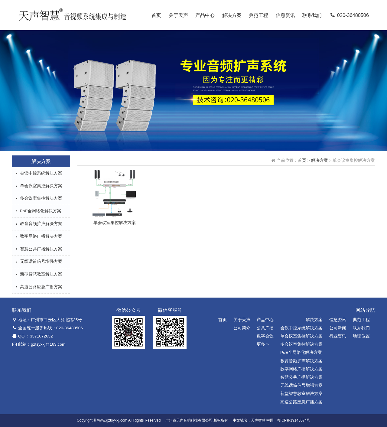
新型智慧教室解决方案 (41, 274)
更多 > (263, 344)
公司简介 (241, 328)
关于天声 (178, 15)
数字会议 (265, 336)
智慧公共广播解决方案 (41, 249)
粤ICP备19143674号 (294, 420)
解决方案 (232, 15)
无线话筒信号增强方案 (41, 261)
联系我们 (312, 15)
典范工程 (258, 15)
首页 (156, 15)
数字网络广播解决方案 (41, 236)
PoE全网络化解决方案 (41, 211)
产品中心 (205, 15)
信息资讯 (285, 15)
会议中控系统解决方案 (41, 173)
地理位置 (361, 336)
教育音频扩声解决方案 (41, 223)
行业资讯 (337, 336)
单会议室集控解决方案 (41, 186)
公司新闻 (337, 328)
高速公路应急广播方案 (41, 287)
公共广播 (265, 328)
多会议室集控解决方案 (41, 198)
